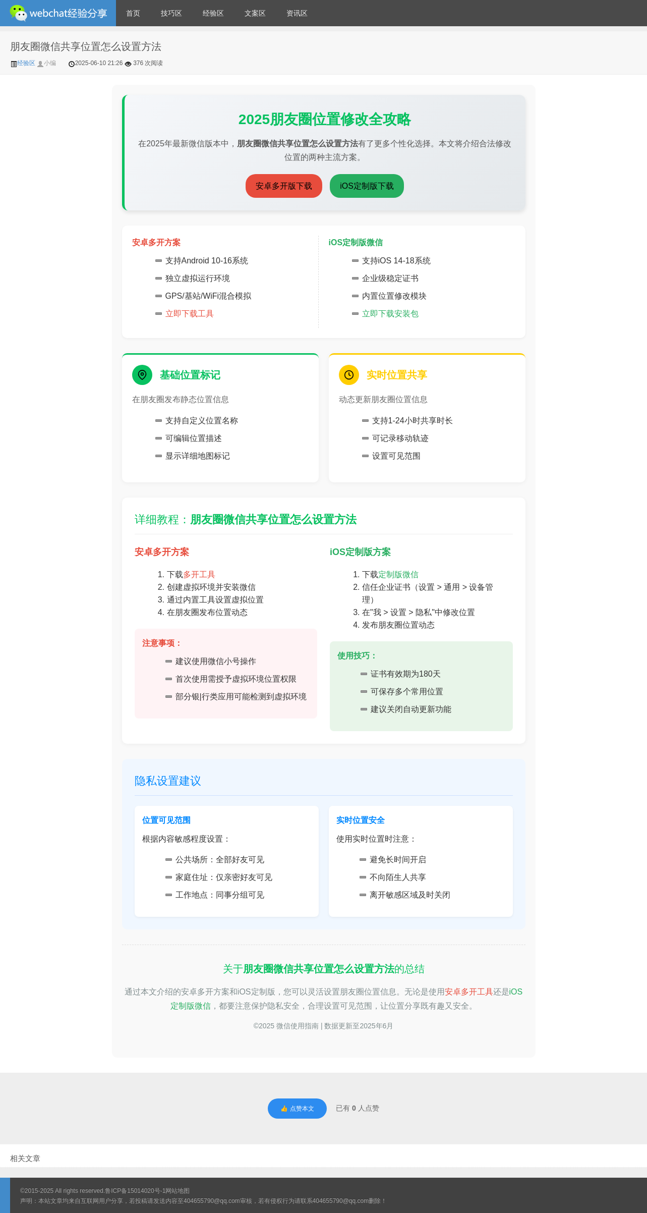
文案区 (255, 13)
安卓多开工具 (469, 991)
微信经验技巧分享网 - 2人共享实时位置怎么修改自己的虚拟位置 (58, 13)
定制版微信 (398, 574)
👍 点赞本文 (297, 1108)
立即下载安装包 (390, 313)
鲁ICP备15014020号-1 (135, 1190)
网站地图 (177, 1190)
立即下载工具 (189, 313)
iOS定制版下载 (367, 186)
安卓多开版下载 (284, 186)
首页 (133, 13)
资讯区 (297, 13)
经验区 (213, 13)
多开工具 (199, 574)
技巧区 (171, 13)
